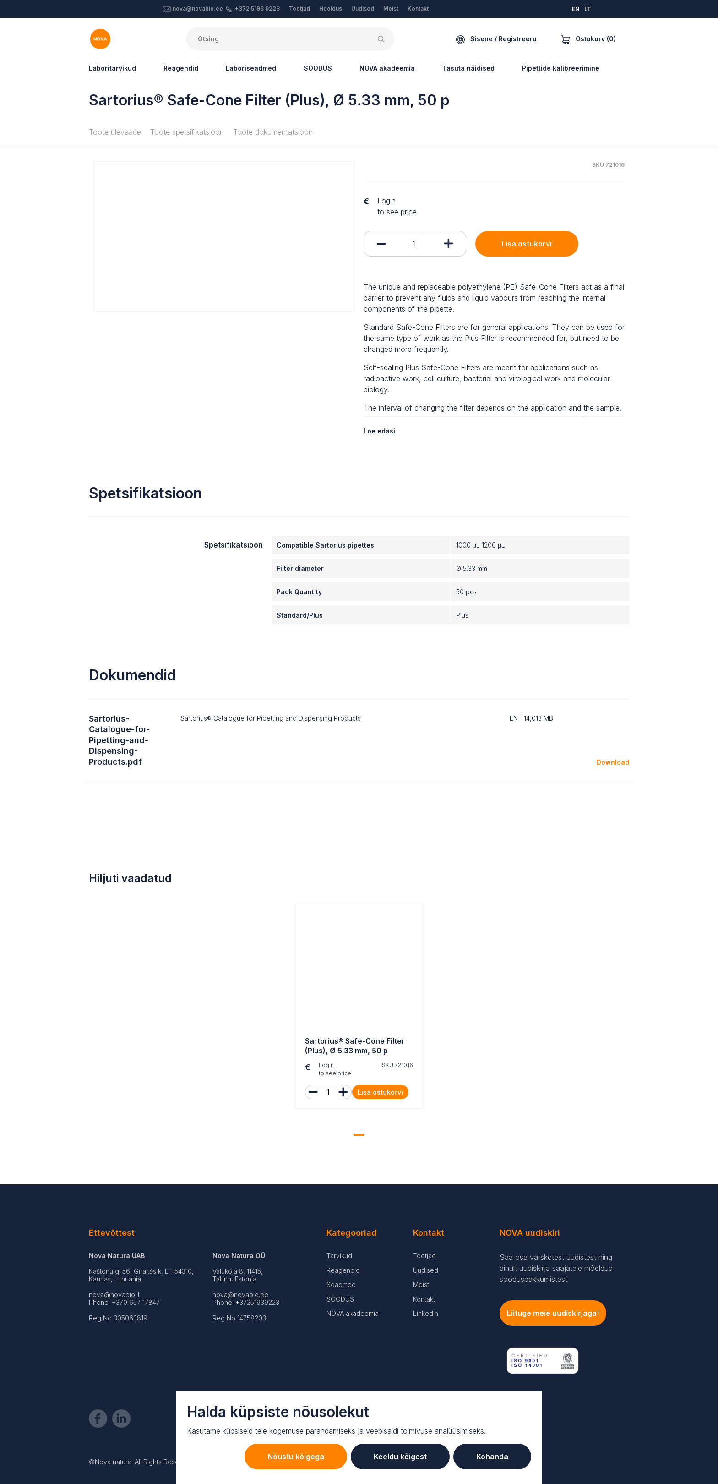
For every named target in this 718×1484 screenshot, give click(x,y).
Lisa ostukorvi (526, 243)
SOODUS (318, 68)
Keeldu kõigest (400, 1456)
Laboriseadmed (251, 68)
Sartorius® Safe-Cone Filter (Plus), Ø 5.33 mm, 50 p (355, 1045)
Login (386, 200)
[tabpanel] (359, 1009)
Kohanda (492, 1456)
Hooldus (330, 8)
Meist (390, 8)
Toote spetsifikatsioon (187, 132)
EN (575, 8)
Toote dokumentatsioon (273, 132)
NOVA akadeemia (387, 68)
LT (587, 8)
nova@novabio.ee (198, 8)
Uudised (362, 8)
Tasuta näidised (468, 68)
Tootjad (299, 8)
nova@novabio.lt (114, 1294)
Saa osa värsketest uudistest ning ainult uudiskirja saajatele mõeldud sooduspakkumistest (556, 1268)
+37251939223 (257, 1302)
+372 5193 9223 (257, 8)
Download (613, 762)
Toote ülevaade (115, 132)
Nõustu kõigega (295, 1456)
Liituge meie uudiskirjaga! (553, 1313)
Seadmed (341, 1284)
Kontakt (418, 8)
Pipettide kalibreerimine (560, 68)
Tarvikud (339, 1255)
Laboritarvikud (112, 68)
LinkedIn (425, 1313)
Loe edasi (379, 431)
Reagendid (180, 68)
